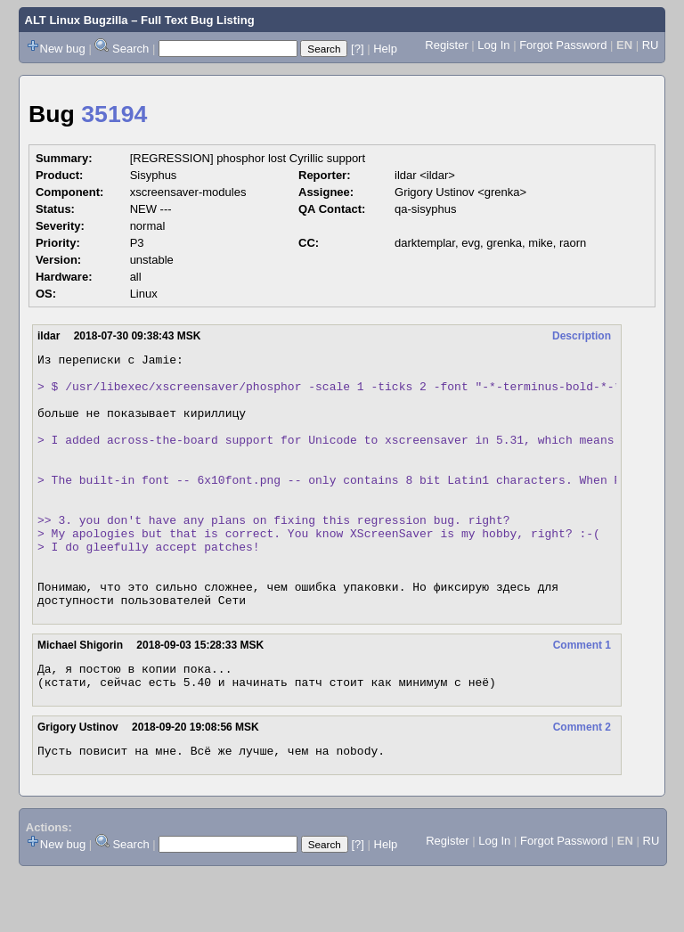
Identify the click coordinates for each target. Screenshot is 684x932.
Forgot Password (563, 45)
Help (385, 48)
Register (446, 45)
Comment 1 (582, 696)
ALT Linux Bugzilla (76, 20)
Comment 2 (582, 783)
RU (650, 45)
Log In (493, 45)
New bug (63, 48)
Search (130, 48)
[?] (357, 48)
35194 (114, 114)
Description (581, 336)
